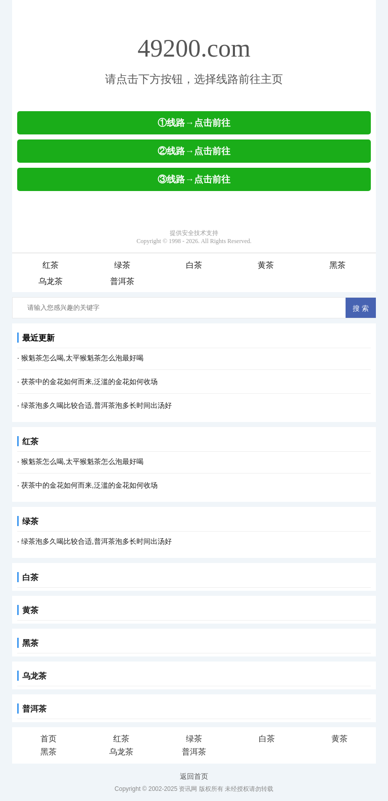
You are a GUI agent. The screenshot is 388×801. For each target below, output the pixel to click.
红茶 (50, 265)
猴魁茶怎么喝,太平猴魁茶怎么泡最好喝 (82, 358)
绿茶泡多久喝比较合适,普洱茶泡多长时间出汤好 (96, 405)
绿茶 (122, 265)
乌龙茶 (50, 281)
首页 (48, 738)
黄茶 (266, 265)
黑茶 (337, 265)
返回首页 (194, 776)
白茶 (194, 265)
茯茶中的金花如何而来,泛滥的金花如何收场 (89, 382)
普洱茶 (122, 281)
